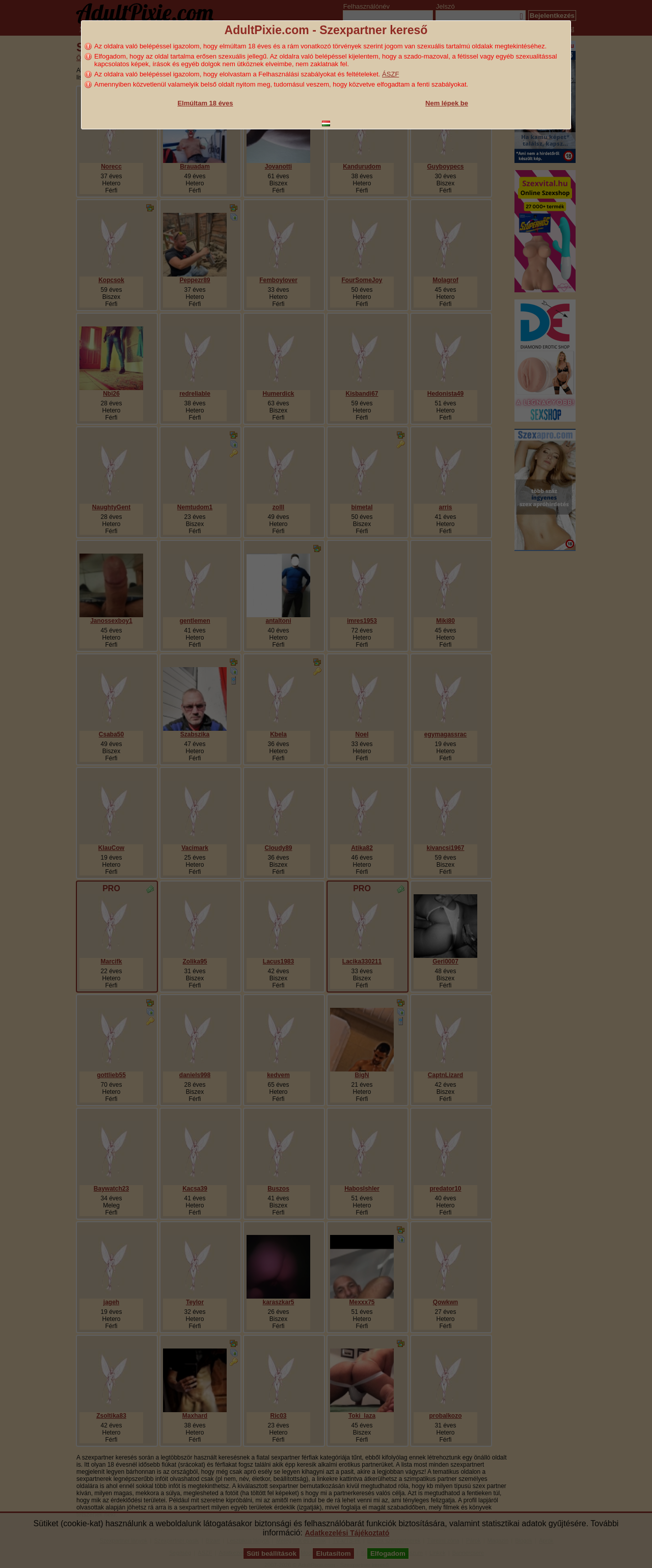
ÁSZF (390, 74)
